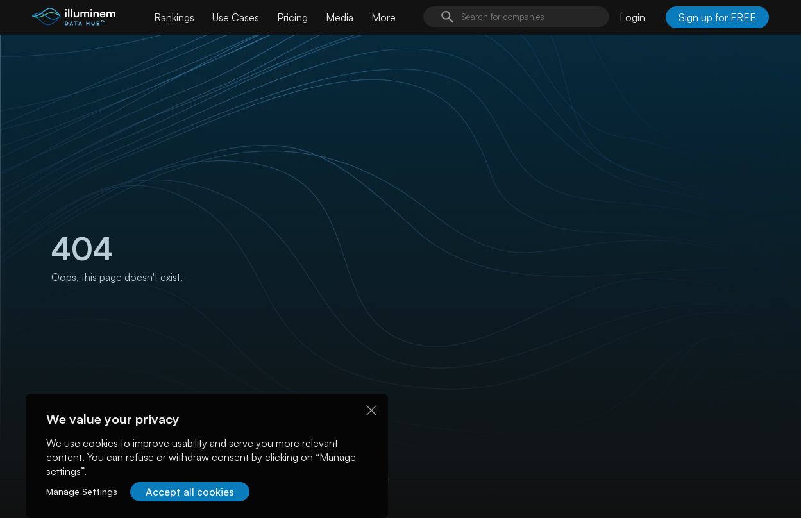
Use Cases (235, 17)
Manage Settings (81, 491)
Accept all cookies (190, 491)
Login (632, 17)
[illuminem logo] (73, 19)
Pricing (292, 17)
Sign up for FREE (717, 17)
